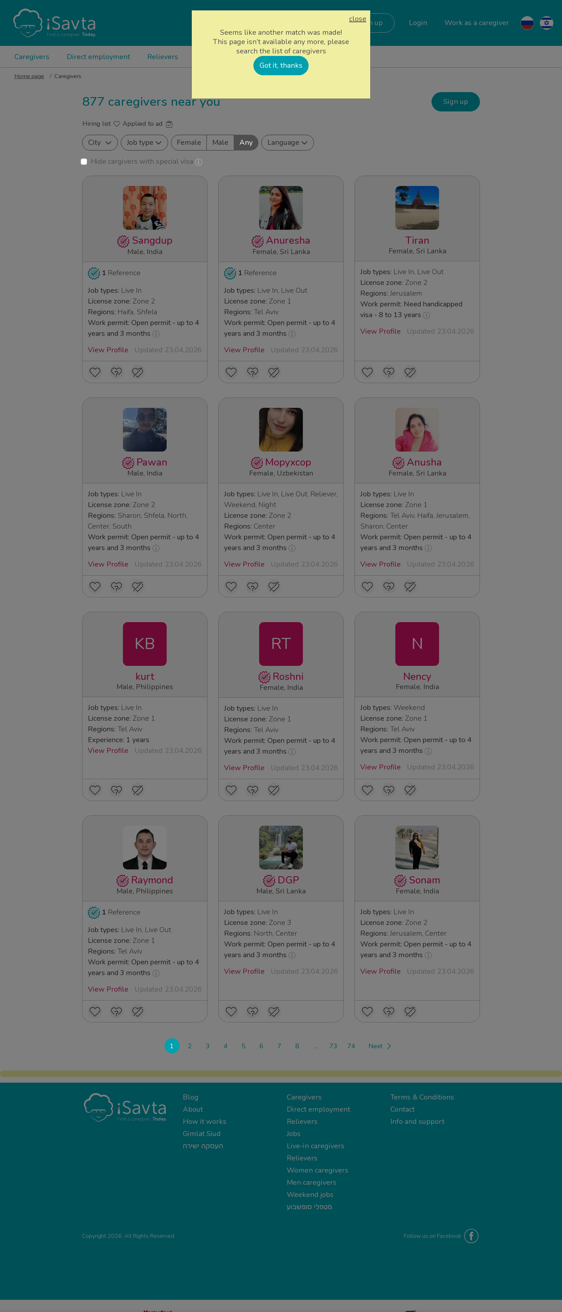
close (357, 19)
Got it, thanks (281, 65)
